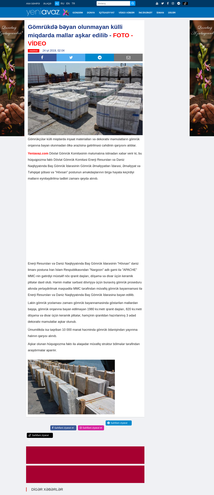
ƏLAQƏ (47, 3)
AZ (57, 3)
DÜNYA (91, 12)
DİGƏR (172, 12)
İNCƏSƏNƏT (145, 12)
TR (73, 3)
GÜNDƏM (78, 12)
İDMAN (160, 12)
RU (62, 3)
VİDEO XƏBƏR (127, 12)
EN (68, 3)
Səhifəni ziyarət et (63, 427)
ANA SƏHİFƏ (33, 3)
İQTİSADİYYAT (106, 12)
